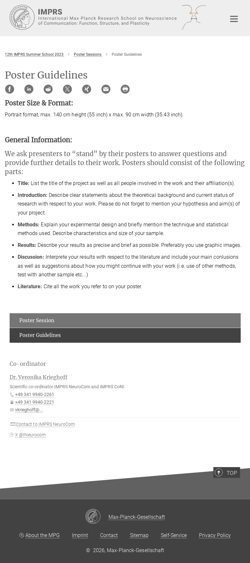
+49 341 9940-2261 (34, 394)
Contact (109, 535)
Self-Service (174, 535)
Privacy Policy (215, 535)
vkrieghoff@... (29, 409)
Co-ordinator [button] (28, 364)
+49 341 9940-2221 (34, 402)
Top (233, 487)
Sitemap (139, 535)
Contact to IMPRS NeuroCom (45, 424)
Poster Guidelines (40, 335)
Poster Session (36, 320)
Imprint (80, 535)
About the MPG (42, 535)
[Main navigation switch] (234, 19)
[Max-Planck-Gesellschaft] (96, 517)
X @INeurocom (30, 434)
